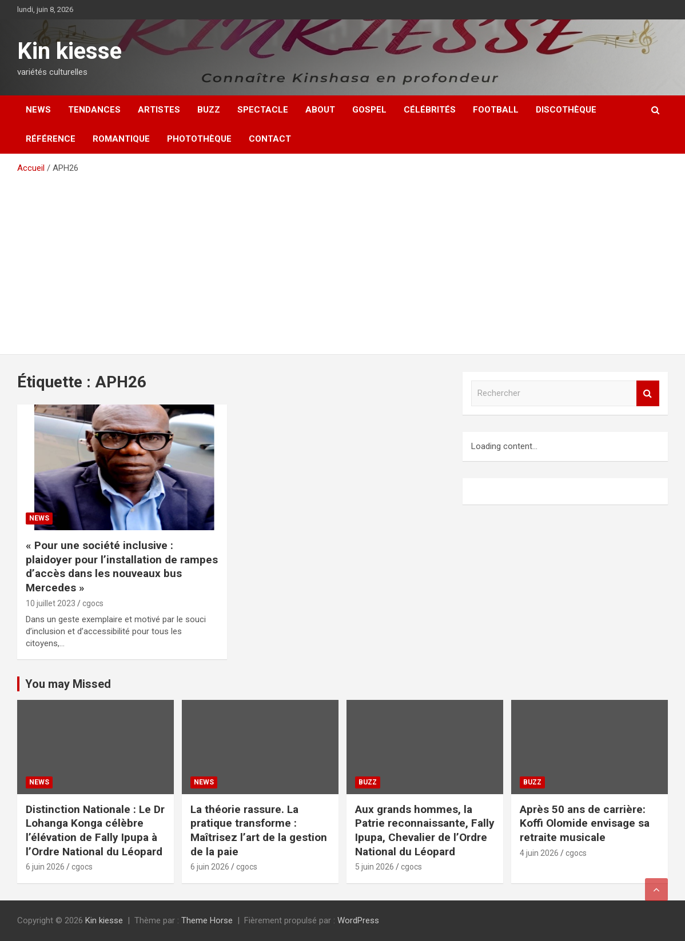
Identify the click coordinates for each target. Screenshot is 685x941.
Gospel (369, 110)
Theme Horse (207, 920)
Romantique (121, 139)
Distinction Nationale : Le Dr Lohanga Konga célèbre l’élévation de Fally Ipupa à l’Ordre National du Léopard (95, 830)
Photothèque (199, 139)
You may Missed (68, 684)
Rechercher (647, 393)
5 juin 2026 (374, 866)
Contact (270, 139)
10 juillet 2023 (50, 603)
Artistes (159, 110)
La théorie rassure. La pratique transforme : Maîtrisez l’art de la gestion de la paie (258, 830)
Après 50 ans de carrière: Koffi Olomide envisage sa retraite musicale (585, 823)
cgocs (92, 603)
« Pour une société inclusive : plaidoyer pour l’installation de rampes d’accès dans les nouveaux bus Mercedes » (122, 566)
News (38, 110)
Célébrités (430, 110)
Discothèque (566, 110)
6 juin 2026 (45, 866)
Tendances (94, 110)
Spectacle (262, 110)
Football (496, 110)
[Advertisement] (342, 260)
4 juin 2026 (539, 853)
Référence (50, 139)
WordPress (358, 920)
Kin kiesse (69, 51)
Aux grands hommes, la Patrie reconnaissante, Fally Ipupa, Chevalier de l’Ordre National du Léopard (425, 830)
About (320, 110)
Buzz (208, 110)
